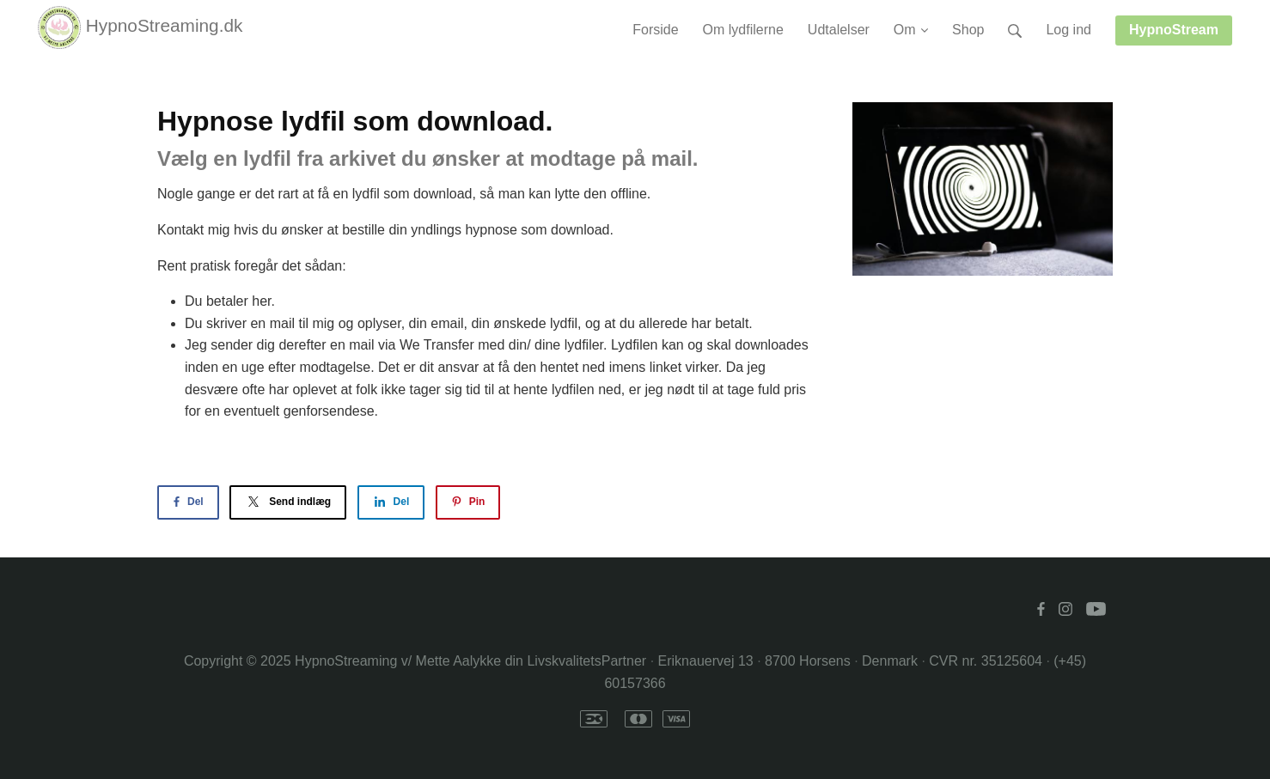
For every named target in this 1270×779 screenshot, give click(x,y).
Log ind (1068, 29)
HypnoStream (1173, 29)
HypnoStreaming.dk (140, 27)
